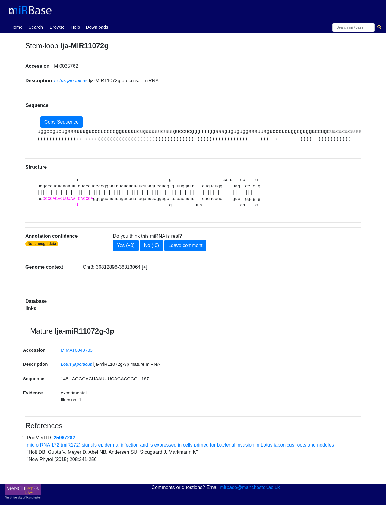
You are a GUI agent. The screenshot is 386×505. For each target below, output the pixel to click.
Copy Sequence (61, 121)
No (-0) (151, 245)
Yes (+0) (126, 245)
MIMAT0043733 (77, 350)
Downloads (97, 27)
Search (36, 27)
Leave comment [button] (185, 245)
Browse (57, 27)
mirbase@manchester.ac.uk (250, 487)
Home (17, 27)
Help (75, 27)
